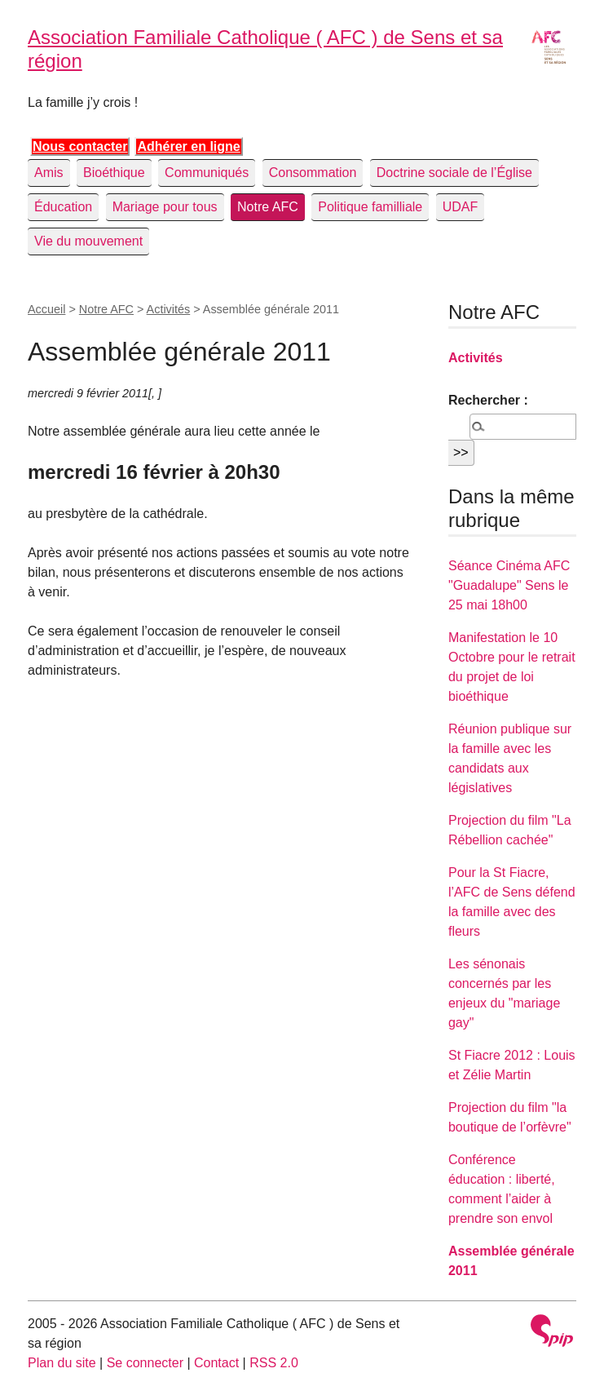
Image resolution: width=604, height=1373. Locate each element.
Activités (169, 309)
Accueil (46, 309)
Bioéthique (114, 172)
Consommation (313, 172)
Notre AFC (267, 207)
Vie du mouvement (88, 241)
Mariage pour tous (165, 207)
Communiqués (207, 172)
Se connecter (145, 1363)
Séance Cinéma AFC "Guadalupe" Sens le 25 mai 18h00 (509, 585)
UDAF (460, 207)
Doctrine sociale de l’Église (454, 172)
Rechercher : (488, 400)
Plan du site (62, 1363)
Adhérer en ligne (188, 146)
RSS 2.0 (273, 1363)
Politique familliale (370, 207)
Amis (49, 172)
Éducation (63, 207)
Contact (216, 1363)
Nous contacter (80, 146)
